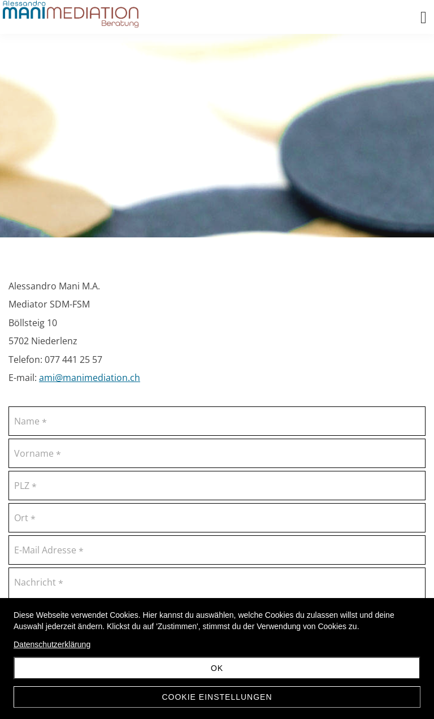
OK (217, 668)
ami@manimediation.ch (89, 377)
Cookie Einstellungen (217, 696)
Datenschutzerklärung (52, 644)
